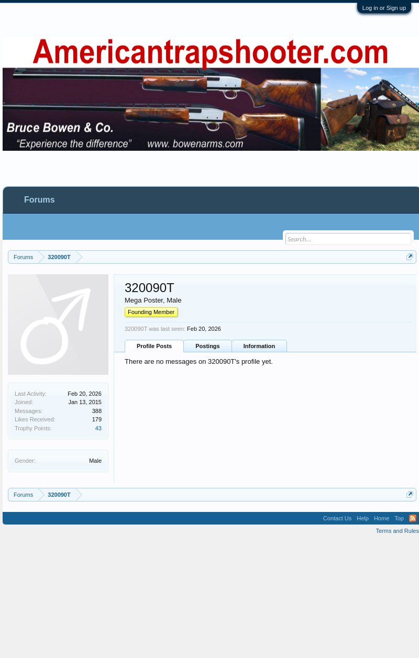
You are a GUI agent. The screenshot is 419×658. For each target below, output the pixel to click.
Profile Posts (154, 346)
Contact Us (337, 518)
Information (259, 346)
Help (363, 518)
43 (98, 428)
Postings (207, 346)
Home (381, 518)
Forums (39, 199)
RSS (412, 518)
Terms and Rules (397, 531)
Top (399, 518)
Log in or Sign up (384, 8)
